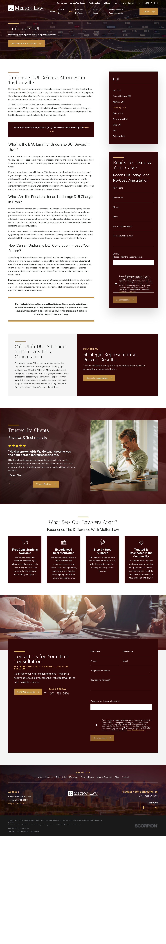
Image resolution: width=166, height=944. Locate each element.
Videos (107, 3)
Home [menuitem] (52, 11)
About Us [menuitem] (61, 11)
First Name (118, 188)
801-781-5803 (148, 3)
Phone (116, 207)
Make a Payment (104, 777)
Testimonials (94, 3)
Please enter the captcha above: (127, 257)
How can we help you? (123, 236)
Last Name (118, 197)
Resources (62, 3)
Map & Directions (16, 803)
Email (115, 217)
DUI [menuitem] (70, 11)
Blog (117, 777)
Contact (125, 777)
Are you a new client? (122, 226)
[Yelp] (156, 807)
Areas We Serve (77, 3)
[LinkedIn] (150, 807)
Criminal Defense (70, 777)
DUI (19, 89)
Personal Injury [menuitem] (97, 11)
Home (39, 777)
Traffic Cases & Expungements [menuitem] (116, 11)
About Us (49, 777)
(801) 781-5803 (147, 796)
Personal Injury (87, 777)
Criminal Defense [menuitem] (79, 11)
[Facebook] (143, 807)
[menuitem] (133, 90)
